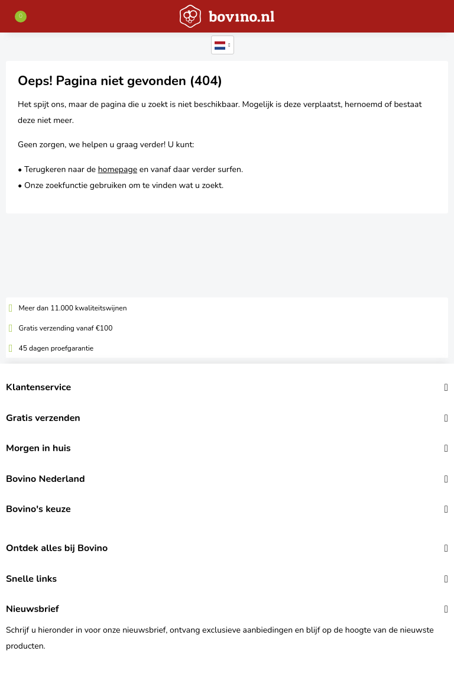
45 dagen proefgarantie (56, 348)
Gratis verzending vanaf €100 (66, 328)
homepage (117, 169)
